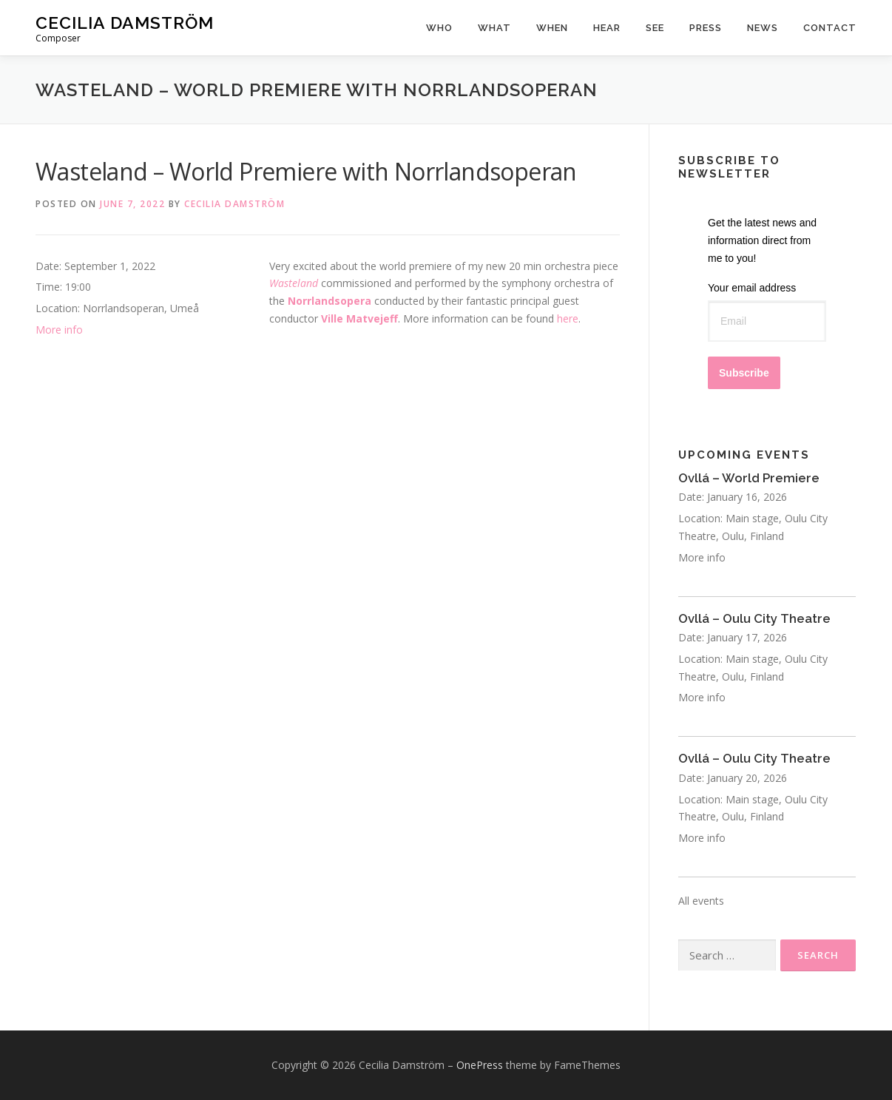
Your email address (752, 288)
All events (701, 901)
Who (439, 27)
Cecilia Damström (125, 23)
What (494, 27)
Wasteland (293, 283)
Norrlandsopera (329, 301)
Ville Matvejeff (359, 318)
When (552, 27)
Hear (607, 27)
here (567, 318)
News (762, 27)
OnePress (479, 1065)
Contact (829, 27)
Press (705, 27)
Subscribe (744, 373)
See (655, 27)
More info (59, 330)
